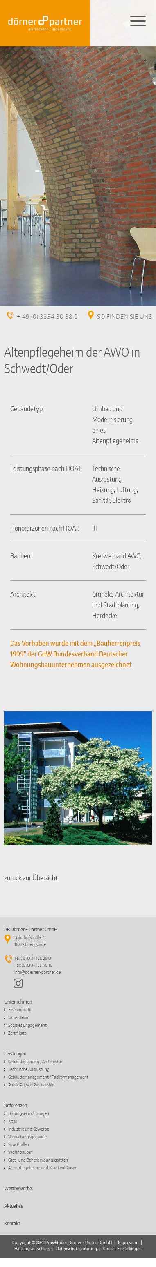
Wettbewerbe (18, 1188)
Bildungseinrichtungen (28, 1113)
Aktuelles (13, 1206)
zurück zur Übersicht (31, 878)
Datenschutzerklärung (76, 1248)
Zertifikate (17, 1033)
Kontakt (12, 1223)
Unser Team (18, 1017)
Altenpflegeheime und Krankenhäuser (42, 1168)
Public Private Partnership (31, 1085)
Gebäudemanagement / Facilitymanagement (48, 1077)
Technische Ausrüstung (29, 1069)
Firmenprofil (19, 1010)
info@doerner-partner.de (37, 972)
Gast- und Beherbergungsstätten (38, 1160)
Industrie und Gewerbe (28, 1129)
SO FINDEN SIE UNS (124, 316)
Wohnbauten (20, 1152)
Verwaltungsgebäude (27, 1137)
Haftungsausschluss (32, 1248)
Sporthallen (18, 1144)
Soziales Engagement (27, 1025)
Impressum (128, 1242)
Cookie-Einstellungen (122, 1248)
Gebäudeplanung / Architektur (35, 1061)
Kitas (12, 1121)
